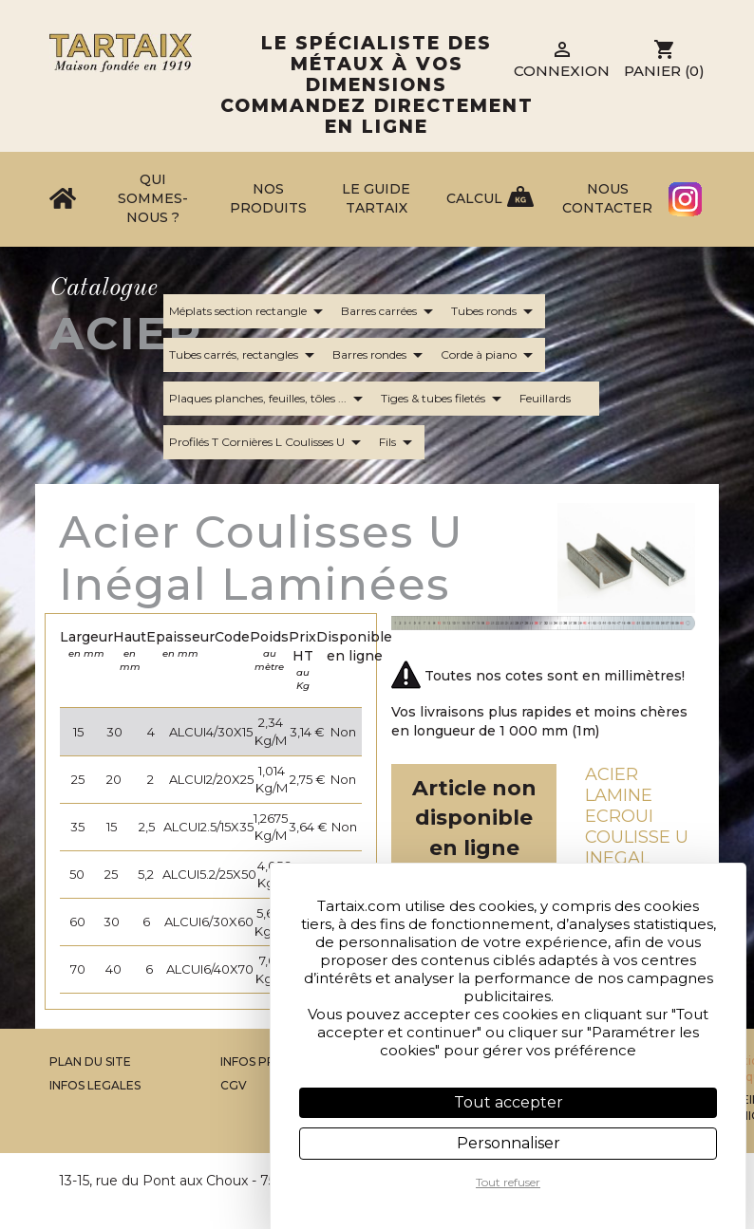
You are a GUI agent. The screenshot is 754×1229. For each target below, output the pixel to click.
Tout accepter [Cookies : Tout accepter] (508, 1102)
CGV (233, 1085)
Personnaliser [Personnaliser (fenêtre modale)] (508, 1143)
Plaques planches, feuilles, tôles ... (269, 398)
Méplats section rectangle (249, 311)
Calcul (474, 198)
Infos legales (95, 1085)
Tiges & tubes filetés (444, 398)
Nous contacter (607, 198)
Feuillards (556, 398)
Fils (399, 442)
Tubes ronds (495, 311)
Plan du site (90, 1061)
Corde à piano (490, 355)
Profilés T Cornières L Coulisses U (268, 442)
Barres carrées (390, 311)
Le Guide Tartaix (376, 198)
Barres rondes (380, 355)
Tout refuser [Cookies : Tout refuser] (508, 1182)
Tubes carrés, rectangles (245, 355)
